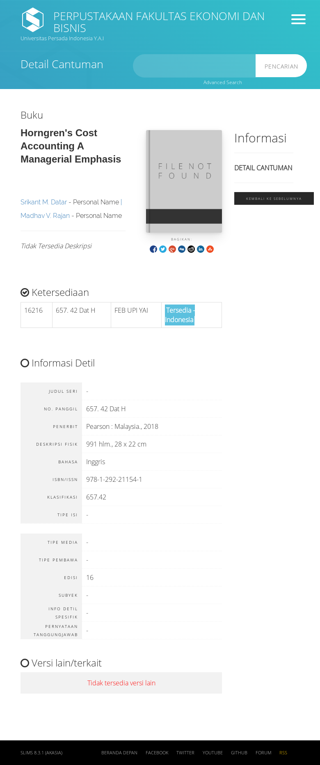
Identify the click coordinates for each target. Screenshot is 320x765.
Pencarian (281, 66)
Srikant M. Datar (44, 202)
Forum (263, 753)
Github (239, 753)
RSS (283, 753)
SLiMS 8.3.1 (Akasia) (41, 753)
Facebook (157, 753)
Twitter (185, 753)
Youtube (213, 753)
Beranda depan (119, 753)
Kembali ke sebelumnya (274, 198)
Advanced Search (222, 82)
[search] (194, 66)
